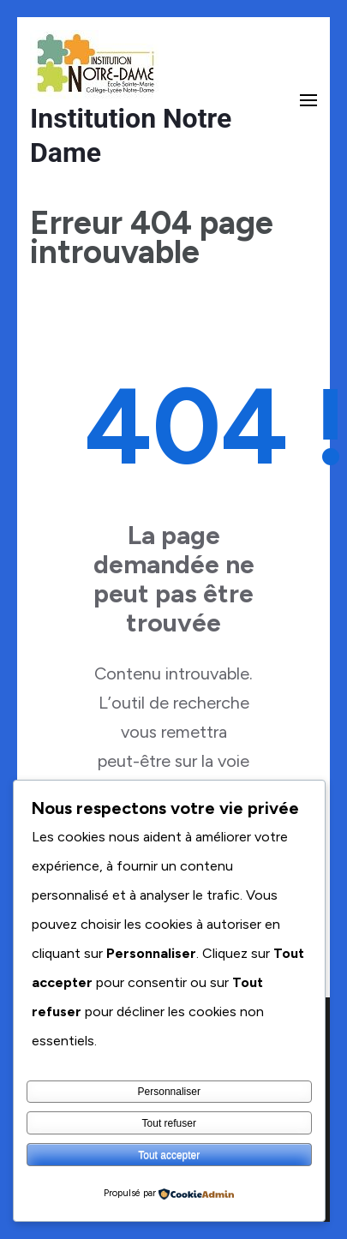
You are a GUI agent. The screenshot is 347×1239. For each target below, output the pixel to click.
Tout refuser (169, 1123)
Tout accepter (169, 1155)
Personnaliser (169, 1092)
